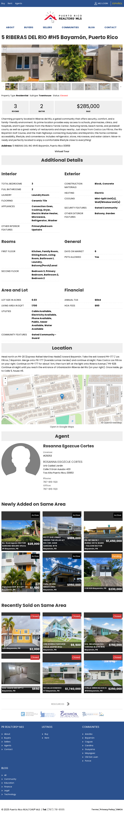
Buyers (28, 27)
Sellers (47, 27)
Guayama (90, 749)
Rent (10, 3)
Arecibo (88, 734)
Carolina (89, 745)
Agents (18, 3)
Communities (70, 27)
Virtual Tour (62, 151)
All (5, 775)
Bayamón (89, 737)
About (10, 27)
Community (10, 779)
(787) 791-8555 (55, 809)
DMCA (119, 809)
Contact (110, 27)
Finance (8, 786)
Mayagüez (90, 753)
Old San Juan (91, 757)
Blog (91, 27)
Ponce (88, 760)
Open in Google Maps (62, 426)
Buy (3, 3)
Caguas (89, 741)
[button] (62, 397)
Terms (95, 809)
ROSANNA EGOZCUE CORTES (62, 462)
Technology (10, 794)
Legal (6, 790)
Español (117, 3)
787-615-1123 (50, 482)
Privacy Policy (107, 809)
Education (9, 782)
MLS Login (103, 3)
